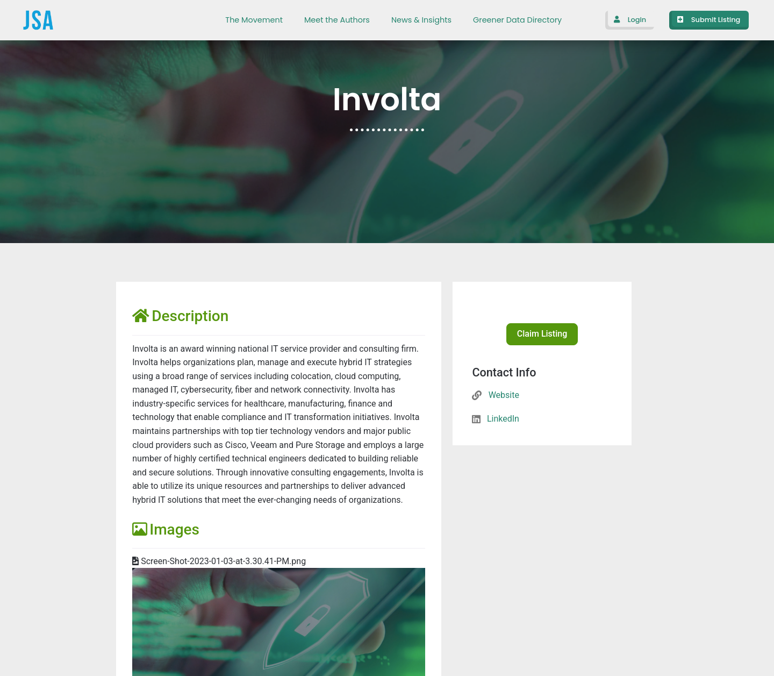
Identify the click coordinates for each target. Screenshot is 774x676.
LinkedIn (503, 419)
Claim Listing (542, 334)
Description (180, 316)
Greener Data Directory (517, 20)
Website (504, 395)
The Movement (254, 20)
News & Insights (421, 20)
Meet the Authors (337, 20)
